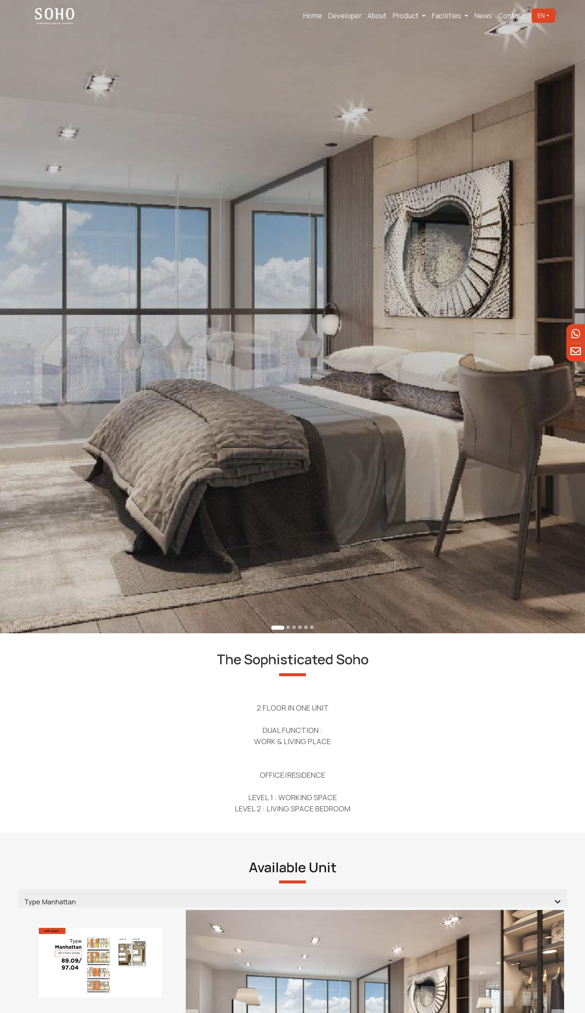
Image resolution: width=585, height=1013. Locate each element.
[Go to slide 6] (311, 620)
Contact (511, 16)
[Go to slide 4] (299, 620)
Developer (345, 16)
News (483, 16)
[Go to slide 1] (278, 620)
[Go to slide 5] (305, 620)
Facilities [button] (447, 16)
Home (312, 16)
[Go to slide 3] (294, 620)
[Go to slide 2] (288, 620)
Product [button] (406, 16)
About (377, 16)
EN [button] (541, 16)
